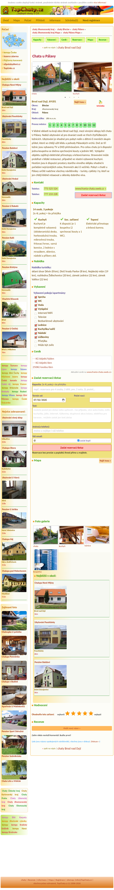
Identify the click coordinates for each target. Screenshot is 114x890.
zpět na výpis (50, 47)
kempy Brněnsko (9, 832)
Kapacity (37, 39)
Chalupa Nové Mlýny (11, 85)
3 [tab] (74, 97)
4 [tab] (78, 97)
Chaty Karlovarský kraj (14, 793)
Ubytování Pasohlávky (12, 116)
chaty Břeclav (63, 29)
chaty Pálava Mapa (71, 32)
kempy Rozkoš (19, 391)
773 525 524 (50, 188)
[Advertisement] (14, 856)
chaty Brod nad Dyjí (69, 47)
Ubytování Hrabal (10, 178)
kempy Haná (19, 828)
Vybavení (51, 39)
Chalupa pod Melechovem (14, 571)
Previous (34, 78)
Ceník (63, 39)
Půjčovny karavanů (13, 60)
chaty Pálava (78, 29)
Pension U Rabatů (10, 206)
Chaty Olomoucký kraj (14, 807)
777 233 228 (50, 194)
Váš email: (37, 436)
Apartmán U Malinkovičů (13, 706)
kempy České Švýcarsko (14, 401)
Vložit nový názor (71, 728)
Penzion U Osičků (10, 328)
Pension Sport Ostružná (12, 731)
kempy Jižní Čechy (10, 373)
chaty (23, 880)
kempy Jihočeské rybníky (14, 821)
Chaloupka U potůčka (11, 632)
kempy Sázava (19, 369)
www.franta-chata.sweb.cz (89, 188)
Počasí (27, 20)
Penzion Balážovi (10, 148)
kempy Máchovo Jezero (14, 375)
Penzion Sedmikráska (11, 756)
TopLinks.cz (9, 68)
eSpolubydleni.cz (12, 64)
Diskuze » (95, 741)
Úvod (6, 20)
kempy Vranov (20, 384)
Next (110, 78)
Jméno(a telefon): (41, 426)
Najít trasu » (80, 102)
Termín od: (37, 395)
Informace (54, 20)
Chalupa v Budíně (10, 681)
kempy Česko (10, 52)
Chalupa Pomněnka (11, 656)
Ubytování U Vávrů (10, 477)
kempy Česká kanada (14, 378)
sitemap (70, 880)
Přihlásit (40, 20)
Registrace (60, 880)
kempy (6, 825)
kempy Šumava (10, 365)
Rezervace (77, 39)
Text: (34, 405)
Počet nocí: (79, 395)
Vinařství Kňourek (10, 299)
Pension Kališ (8, 238)
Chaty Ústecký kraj (11, 791)
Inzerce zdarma (11, 56)
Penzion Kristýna (9, 267)
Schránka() (71, 20)
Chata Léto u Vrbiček (11, 781)
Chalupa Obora (9, 448)
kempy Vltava (8, 395)
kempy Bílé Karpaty (14, 817)
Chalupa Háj (7, 539)
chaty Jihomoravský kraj (43, 29)
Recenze (102, 39)
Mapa (16, 20)
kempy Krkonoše (10, 388)
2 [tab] (69, 97)
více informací (100, 2)
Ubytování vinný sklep (12, 417)
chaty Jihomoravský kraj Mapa (46, 32)
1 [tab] (65, 97)
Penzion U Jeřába (10, 509)
